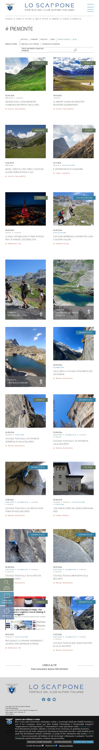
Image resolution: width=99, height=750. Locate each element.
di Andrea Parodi (61, 244)
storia (56, 166)
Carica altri (49, 665)
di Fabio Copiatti (61, 174)
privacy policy (21, 736)
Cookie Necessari (33, 746)
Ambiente (55, 19)
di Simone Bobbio (61, 516)
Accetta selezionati (61, 742)
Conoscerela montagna (7, 598)
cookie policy (87, 726)
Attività (45, 19)
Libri (37, 19)
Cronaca (9, 19)
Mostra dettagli (67, 746)
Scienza (66, 19)
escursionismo (68, 166)
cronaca (19, 99)
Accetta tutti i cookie (83, 742)
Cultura (28, 19)
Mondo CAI (76, 19)
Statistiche (50, 746)
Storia (18, 19)
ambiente (9, 99)
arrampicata (58, 368)
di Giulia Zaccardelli (15, 110)
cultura (82, 436)
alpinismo (19, 436)
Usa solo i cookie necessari (38, 742)
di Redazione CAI (13, 244)
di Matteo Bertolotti (63, 379)
